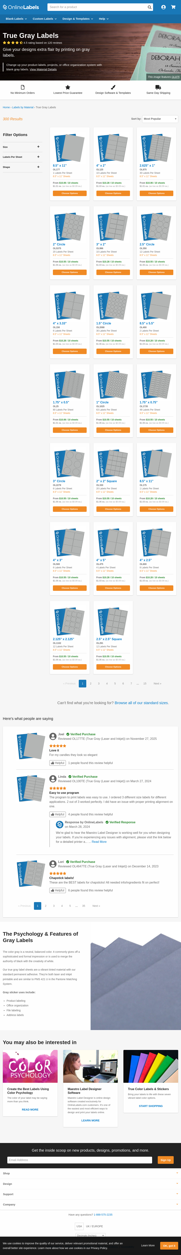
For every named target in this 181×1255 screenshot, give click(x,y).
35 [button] (83, 905)
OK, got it (169, 1245)
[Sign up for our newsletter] (79, 1160)
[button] (23, 90)
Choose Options (70, 193)
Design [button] (7, 1183)
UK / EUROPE (94, 1226)
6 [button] (123, 683)
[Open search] (149, 7)
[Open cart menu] (173, 7)
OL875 (175, 76)
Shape (6, 167)
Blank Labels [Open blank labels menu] (16, 18)
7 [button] (131, 683)
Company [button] (9, 1204)
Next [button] (157, 683)
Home (6, 107)
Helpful (57, 763)
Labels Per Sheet (12, 157)
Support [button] (8, 1194)
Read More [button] (99, 841)
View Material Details (43, 69)
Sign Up (166, 1160)
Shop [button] (6, 1173)
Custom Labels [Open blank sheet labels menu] (45, 18)
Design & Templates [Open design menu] (78, 18)
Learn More (148, 1245)
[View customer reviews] (32, 42)
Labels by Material (23, 107)
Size (5, 147)
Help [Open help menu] (104, 18)
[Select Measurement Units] (91, 1235)
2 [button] (91, 683)
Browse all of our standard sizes (141, 703)
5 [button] (115, 683)
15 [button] (144, 683)
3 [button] (99, 683)
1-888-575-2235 (103, 1214)
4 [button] (107, 683)
